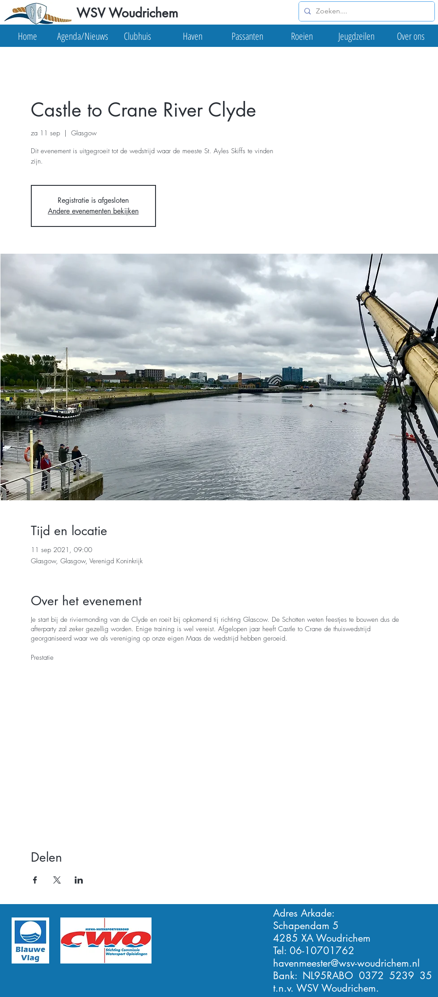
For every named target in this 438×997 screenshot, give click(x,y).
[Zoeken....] (366, 11)
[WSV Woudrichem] (127, 13)
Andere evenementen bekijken (93, 211)
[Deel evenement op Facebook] (35, 880)
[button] (82, 36)
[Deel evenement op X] (57, 880)
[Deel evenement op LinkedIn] (79, 880)
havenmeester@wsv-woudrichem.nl (346, 963)
